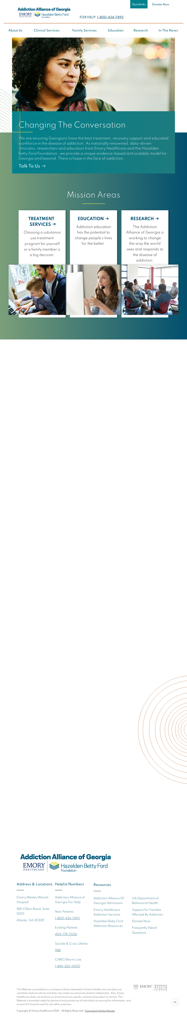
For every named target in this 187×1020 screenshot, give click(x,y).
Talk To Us (29, 166)
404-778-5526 (66, 934)
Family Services (84, 30)
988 (58, 950)
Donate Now (160, 4)
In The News (168, 30)
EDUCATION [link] (91, 219)
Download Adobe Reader (100, 1011)
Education (116, 30)
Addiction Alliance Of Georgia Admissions (109, 901)
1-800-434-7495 (110, 17)
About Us (15, 30)
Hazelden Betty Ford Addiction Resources (108, 924)
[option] (93, 105)
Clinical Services (47, 30)
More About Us (35, 466)
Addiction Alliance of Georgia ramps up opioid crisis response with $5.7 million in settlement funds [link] (41, 598)
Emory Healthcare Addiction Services (107, 912)
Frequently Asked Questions (144, 930)
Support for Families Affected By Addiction (147, 912)
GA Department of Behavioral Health (145, 901)
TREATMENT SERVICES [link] (41, 222)
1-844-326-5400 (67, 966)
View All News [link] (154, 707)
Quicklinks (139, 4)
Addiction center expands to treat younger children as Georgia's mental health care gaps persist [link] (94, 598)
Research (140, 30)
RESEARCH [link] (142, 219)
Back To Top (175, 1002)
